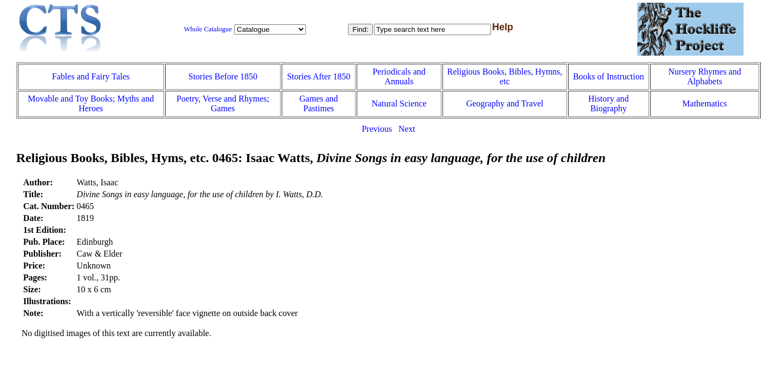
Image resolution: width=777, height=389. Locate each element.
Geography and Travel (504, 103)
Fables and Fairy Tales (91, 76)
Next (406, 128)
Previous (377, 128)
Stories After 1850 (318, 76)
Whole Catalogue (208, 29)
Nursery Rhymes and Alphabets (704, 76)
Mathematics (705, 103)
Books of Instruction (608, 76)
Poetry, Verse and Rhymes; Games (222, 103)
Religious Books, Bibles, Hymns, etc (504, 76)
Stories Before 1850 (222, 76)
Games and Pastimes (318, 103)
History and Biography (608, 103)
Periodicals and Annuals (398, 76)
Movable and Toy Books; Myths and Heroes (91, 103)
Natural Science (399, 103)
